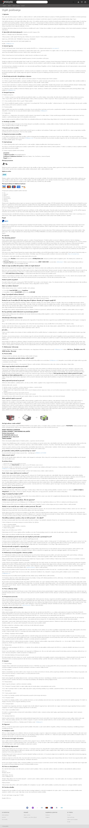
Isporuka (4, 817)
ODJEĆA (4, 5)
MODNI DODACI (16, 5)
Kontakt (68, 821)
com (13, 43)
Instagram (33, 808)
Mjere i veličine (27, 815)
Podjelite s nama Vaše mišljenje (30, 817)
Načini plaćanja (5, 815)
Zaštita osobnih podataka (72, 819)
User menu (78, 2)
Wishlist (82, 2)
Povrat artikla (4, 819)
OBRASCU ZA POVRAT (41, 453)
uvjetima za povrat (30, 567)
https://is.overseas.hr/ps (73, 254)
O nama (68, 815)
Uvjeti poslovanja (70, 817)
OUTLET (23, 5)
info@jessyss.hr (43, 111)
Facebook (27, 808)
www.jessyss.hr (55, 48)
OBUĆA (9, 5)
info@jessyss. (9, 43)
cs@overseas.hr (60, 262)
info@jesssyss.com (6, 573)
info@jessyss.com (11, 90)
